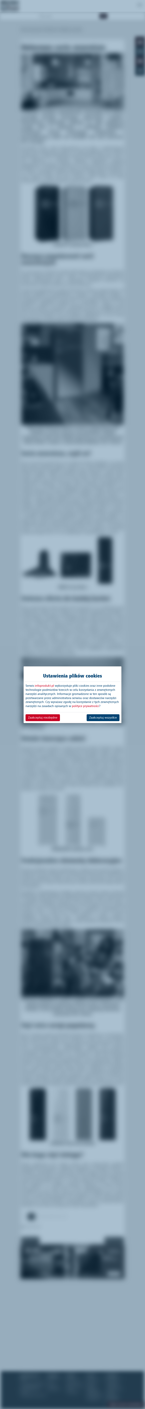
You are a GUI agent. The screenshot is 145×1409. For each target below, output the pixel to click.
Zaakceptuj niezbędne (42, 717)
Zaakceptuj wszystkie (103, 717)
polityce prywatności (85, 706)
